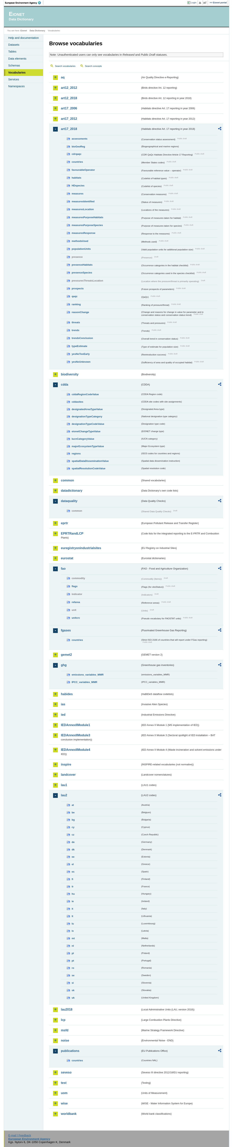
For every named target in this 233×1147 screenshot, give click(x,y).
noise (65, 1040)
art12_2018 (69, 98)
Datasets (13, 44)
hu (73, 893)
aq (63, 77)
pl (73, 953)
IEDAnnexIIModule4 (75, 749)
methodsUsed (80, 241)
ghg (64, 665)
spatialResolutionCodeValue (88, 468)
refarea (76, 602)
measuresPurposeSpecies (87, 225)
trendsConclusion (82, 338)
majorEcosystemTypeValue (88, 446)
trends (75, 330)
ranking (76, 304)
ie (73, 901)
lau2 (64, 795)
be (73, 812)
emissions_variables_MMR (88, 674)
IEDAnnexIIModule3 (75, 735)
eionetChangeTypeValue (86, 431)
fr (72, 886)
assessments (79, 138)
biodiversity (70, 374)
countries (77, 161)
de (73, 842)
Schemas (14, 65)
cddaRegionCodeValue (85, 394)
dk (73, 849)
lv (73, 930)
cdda (64, 384)
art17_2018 (69, 129)
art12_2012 (69, 87)
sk (73, 990)
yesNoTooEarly (81, 353)
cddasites (77, 401)
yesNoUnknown (81, 361)
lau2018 (66, 1009)
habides (67, 694)
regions (76, 453)
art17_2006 (69, 108)
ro (73, 967)
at (73, 805)
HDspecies (78, 185)
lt (72, 916)
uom (64, 1093)
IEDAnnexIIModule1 (75, 725)
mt (73, 938)
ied (63, 714)
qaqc (75, 296)
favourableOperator (83, 169)
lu (73, 923)
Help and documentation (23, 37)
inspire (66, 764)
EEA (24, 3)
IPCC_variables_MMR (84, 682)
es (73, 871)
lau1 (64, 785)
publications (70, 1051)
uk (73, 997)
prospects (78, 288)
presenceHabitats (82, 264)
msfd (64, 1030)
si (73, 982)
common (67, 480)
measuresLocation (83, 209)
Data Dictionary (37, 30)
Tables (12, 51)
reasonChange (80, 312)
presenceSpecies (82, 272)
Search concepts (93, 66)
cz (73, 834)
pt (73, 960)
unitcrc (76, 617)
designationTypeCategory (87, 416)
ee (73, 856)
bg (73, 819)
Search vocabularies (65, 66)
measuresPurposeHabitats (87, 217)
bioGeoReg (78, 146)
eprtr (64, 523)
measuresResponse (83, 233)
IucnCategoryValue (83, 438)
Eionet (23, 30)
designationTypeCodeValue (88, 423)
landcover (68, 774)
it (72, 908)
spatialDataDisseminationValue (90, 461)
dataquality (69, 501)
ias (63, 704)
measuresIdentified (83, 201)
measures (77, 193)
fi (72, 879)
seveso (66, 1072)
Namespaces (16, 86)
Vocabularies (17, 72)
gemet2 (66, 654)
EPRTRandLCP (72, 533)
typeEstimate (79, 346)
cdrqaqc (76, 154)
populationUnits (81, 248)
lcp (63, 1020)
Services (13, 79)
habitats (76, 177)
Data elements (17, 58)
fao (63, 568)
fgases (66, 630)
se (73, 975)
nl (73, 945)
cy (73, 827)
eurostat (67, 558)
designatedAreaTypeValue (87, 409)
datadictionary (71, 490)
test (63, 1082)
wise (64, 1103)
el (73, 864)
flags (75, 586)
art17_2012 (69, 118)
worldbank (69, 1113)
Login (193, 2)
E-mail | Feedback (19, 1135)
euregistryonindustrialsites (81, 548)
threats (76, 322)
